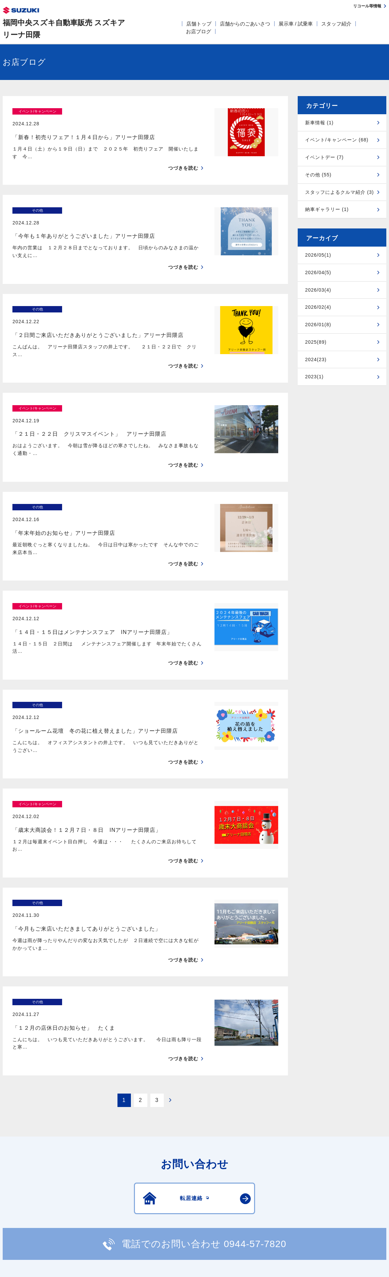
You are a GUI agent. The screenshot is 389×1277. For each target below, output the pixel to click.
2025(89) (316, 342)
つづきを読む (183, 156)
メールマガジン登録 (205, 1204)
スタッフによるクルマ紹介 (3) (339, 192)
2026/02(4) (318, 307)
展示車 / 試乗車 (296, 23)
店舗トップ (198, 23)
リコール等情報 (288, 1204)
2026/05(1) (318, 255)
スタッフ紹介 (336, 23)
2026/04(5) (318, 272)
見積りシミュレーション (121, 1204)
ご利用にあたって (80, 1172)
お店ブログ (198, 31)
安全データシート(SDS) (26, 1172)
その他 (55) (318, 174)
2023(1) (314, 376)
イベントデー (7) (324, 157)
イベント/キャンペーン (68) (337, 139)
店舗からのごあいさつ (245, 23)
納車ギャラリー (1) (327, 209)
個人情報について (129, 1172)
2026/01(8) (318, 324)
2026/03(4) (318, 290)
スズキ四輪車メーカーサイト (37, 1204)
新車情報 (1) (319, 122)
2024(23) (316, 359)
